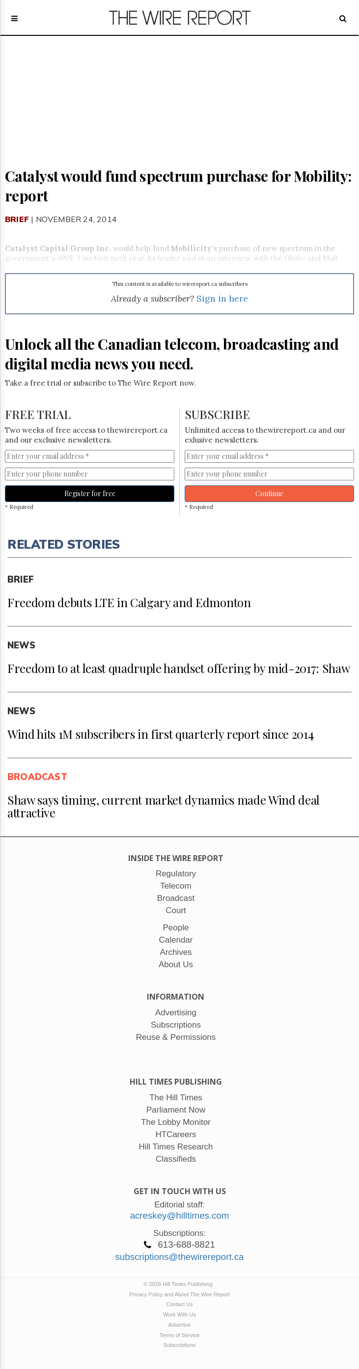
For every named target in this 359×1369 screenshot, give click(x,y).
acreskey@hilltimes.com (179, 1215)
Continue (269, 493)
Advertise (179, 1325)
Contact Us (179, 1304)
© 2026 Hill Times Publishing (179, 1284)
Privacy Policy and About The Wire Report (179, 1294)
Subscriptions (179, 1345)
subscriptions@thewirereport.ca (179, 1257)
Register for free (89, 493)
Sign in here (222, 298)
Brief (17, 219)
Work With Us (179, 1314)
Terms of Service (180, 1335)
